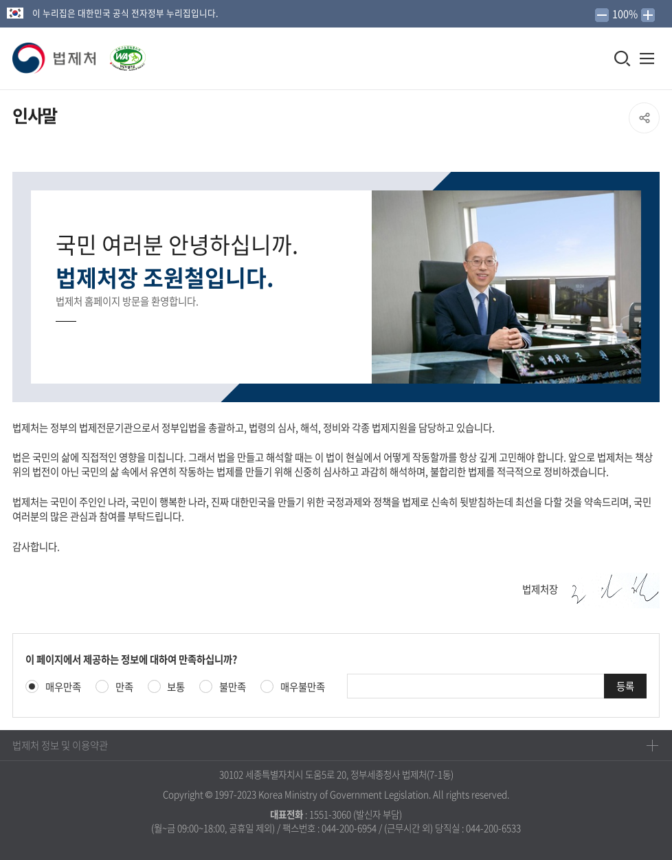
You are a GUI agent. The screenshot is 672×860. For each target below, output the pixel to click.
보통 (176, 687)
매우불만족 (302, 687)
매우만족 (63, 687)
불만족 (232, 687)
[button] (55, 58)
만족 (124, 687)
